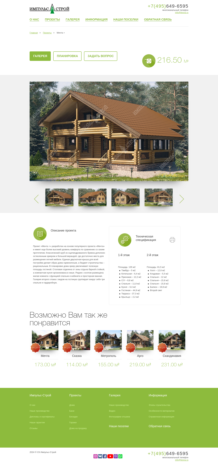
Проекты (52, 19)
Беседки (73, 416)
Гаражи (73, 422)
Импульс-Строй (40, 395)
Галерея (73, 19)
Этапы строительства (159, 405)
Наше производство (39, 411)
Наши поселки (125, 19)
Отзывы (34, 428)
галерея (40, 56)
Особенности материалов (161, 411)
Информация (96, 19)
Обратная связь (158, 19)
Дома (72, 405)
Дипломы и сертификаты (42, 416)
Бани (71, 411)
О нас (34, 19)
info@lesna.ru (181, 12)
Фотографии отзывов (119, 416)
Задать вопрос (101, 56)
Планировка (67, 56)
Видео (112, 411)
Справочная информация (161, 416)
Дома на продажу (78, 428)
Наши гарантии (37, 422)
